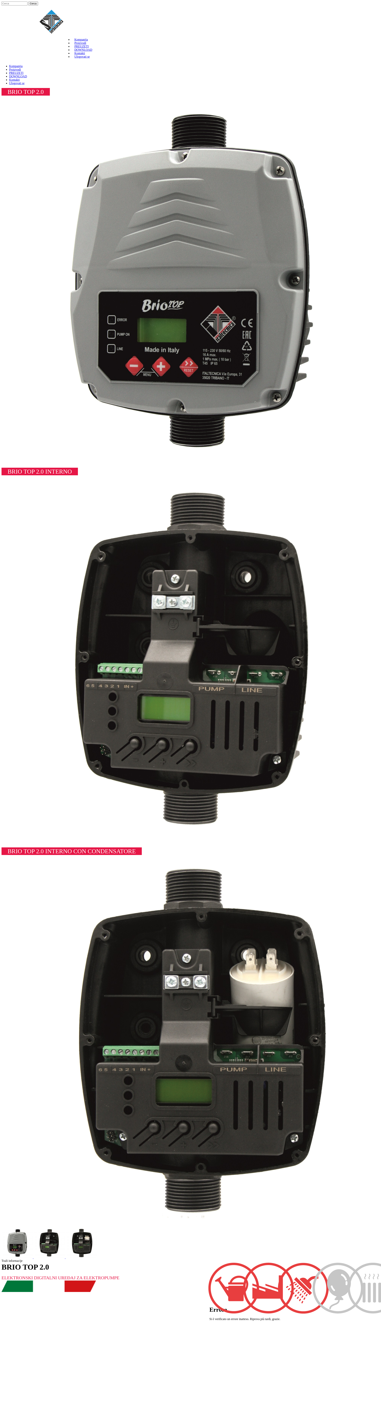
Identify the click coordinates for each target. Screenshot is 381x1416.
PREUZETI (81, 46)
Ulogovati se (82, 56)
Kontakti (79, 53)
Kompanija (81, 39)
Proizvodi (80, 43)
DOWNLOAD (83, 49)
